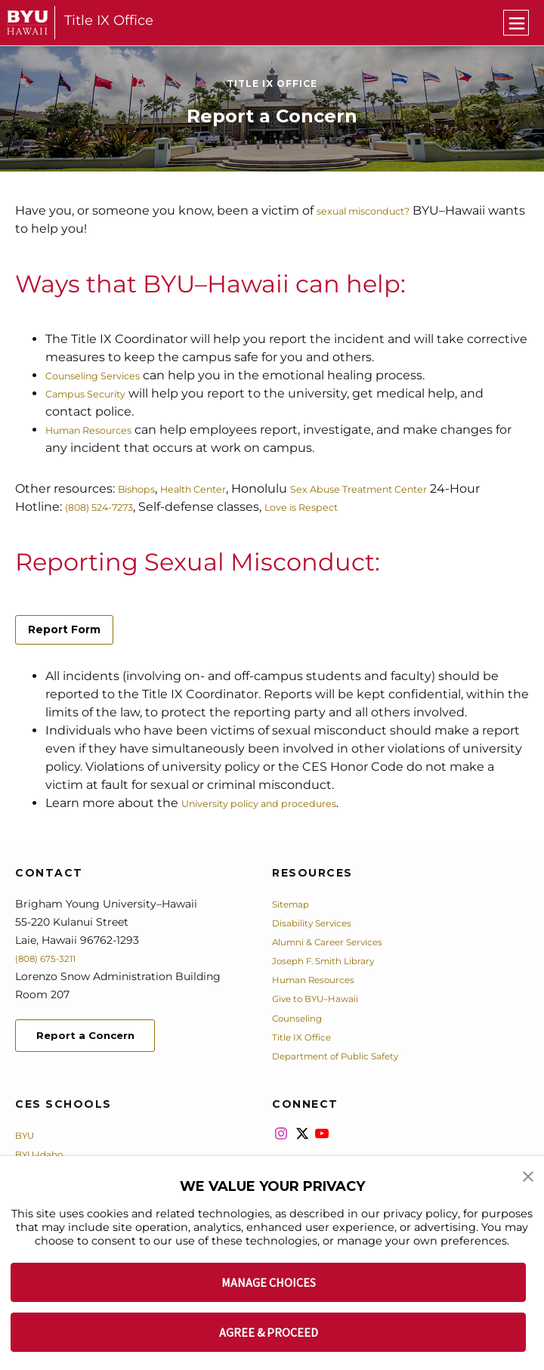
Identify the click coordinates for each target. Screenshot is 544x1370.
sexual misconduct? (377, 210)
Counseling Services (106, 375)
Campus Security (97, 393)
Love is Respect (364, 506)
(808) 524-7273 (142, 506)
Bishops (142, 488)
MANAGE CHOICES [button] (268, 1282)
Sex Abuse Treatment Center (410, 488)
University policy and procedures (280, 803)
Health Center (215, 488)
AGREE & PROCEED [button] (268, 1332)
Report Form (64, 629)
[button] (529, 1178)
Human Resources (101, 429)
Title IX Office (108, 20)
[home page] (27, 22)
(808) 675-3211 (51, 958)
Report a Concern (97, 1038)
